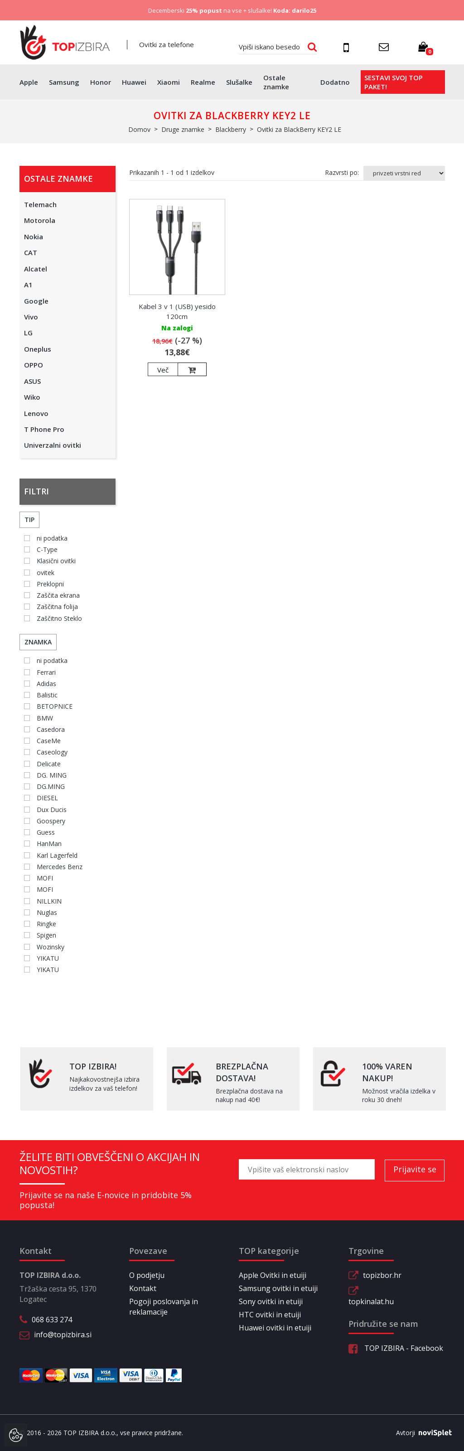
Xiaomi (168, 82)
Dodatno (335, 82)
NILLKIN (49, 901)
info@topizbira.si (63, 1335)
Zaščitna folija (57, 606)
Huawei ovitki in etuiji (275, 1328)
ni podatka (52, 538)
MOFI (45, 878)
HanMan (49, 843)
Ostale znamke (276, 82)
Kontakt (142, 1288)
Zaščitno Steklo (59, 618)
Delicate (49, 764)
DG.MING (51, 786)
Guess (46, 832)
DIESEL (47, 798)
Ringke (46, 924)
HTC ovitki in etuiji (270, 1315)
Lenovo (36, 413)
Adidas (46, 684)
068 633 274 (52, 1320)
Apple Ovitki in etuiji (272, 1275)
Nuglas (47, 912)
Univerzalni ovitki (52, 445)
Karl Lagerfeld (57, 855)
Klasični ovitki (56, 561)
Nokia (33, 236)
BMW (45, 718)
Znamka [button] (38, 642)
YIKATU (48, 958)
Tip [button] (29, 519)
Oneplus (37, 348)
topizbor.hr (382, 1275)
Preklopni (50, 584)
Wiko (32, 396)
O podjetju (146, 1275)
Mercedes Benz (59, 867)
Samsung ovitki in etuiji (278, 1288)
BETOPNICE (54, 706)
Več (163, 369)
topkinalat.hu (371, 1301)
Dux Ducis (52, 810)
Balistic (47, 695)
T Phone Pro (44, 429)
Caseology (52, 752)
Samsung (64, 82)
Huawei (134, 82)
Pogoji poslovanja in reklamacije (163, 1306)
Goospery (51, 821)
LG (28, 332)
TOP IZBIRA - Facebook (395, 1348)
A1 (28, 284)
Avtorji (420, 1432)
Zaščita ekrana (58, 595)
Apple (28, 82)
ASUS (32, 381)
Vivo (31, 316)
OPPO (33, 364)
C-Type (47, 549)
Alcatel (35, 268)
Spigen (46, 935)
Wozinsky (50, 947)
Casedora (51, 729)
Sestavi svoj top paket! (393, 82)
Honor (100, 82)
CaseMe (49, 741)
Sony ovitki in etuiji (271, 1301)
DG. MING (52, 775)
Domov (139, 129)
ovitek (45, 573)
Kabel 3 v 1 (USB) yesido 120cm (177, 311)
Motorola (39, 220)
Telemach (40, 204)
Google (36, 300)
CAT (30, 252)
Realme (203, 82)
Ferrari (46, 672)
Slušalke (239, 82)
